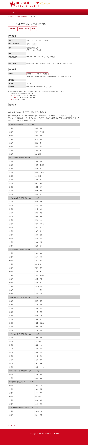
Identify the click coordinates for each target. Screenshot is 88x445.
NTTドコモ (14, 95)
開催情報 (12, 29)
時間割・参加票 (24, 29)
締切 (34, 44)
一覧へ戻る (12, 426)
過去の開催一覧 (22, 16)
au (12, 99)
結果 (33, 29)
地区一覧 (11, 16)
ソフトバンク (15, 97)
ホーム (12, 12)
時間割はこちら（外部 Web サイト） (37, 74)
